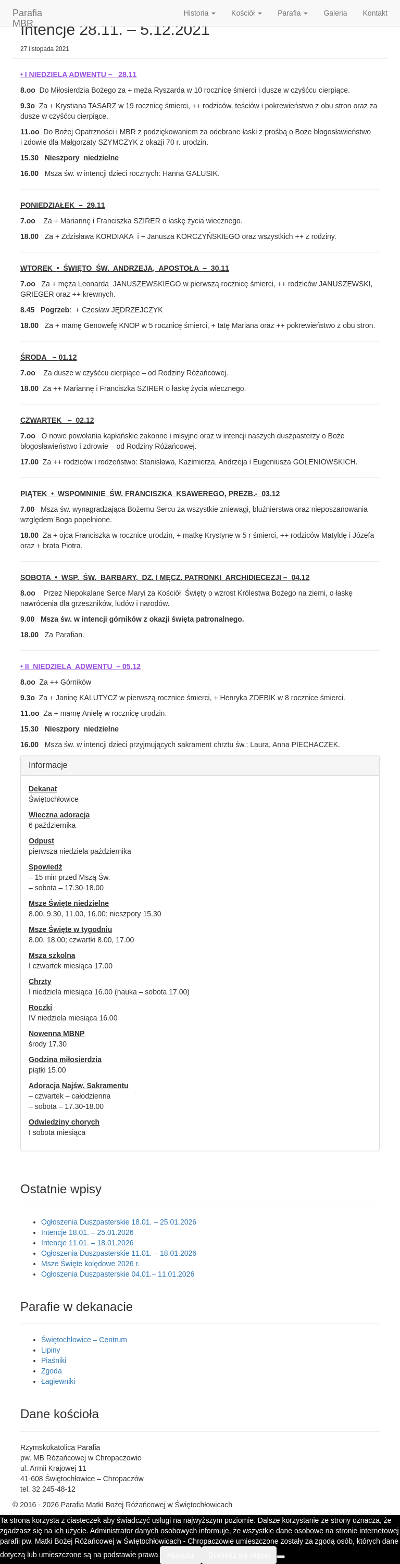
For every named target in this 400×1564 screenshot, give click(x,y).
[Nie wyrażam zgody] (281, 1556)
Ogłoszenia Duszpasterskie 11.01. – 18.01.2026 (118, 1253)
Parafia (293, 13)
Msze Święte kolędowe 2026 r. (90, 1263)
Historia (200, 13)
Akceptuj (181, 1555)
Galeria (335, 13)
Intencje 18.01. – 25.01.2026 (87, 1232)
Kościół (246, 13)
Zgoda (51, 1371)
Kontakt (375, 13)
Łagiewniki (58, 1381)
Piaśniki (53, 1360)
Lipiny (50, 1350)
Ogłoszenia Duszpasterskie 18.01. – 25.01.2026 (118, 1222)
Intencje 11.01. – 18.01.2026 (87, 1243)
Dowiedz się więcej (239, 1555)
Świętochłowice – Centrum (84, 1339)
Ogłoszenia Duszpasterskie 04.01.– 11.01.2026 (117, 1274)
